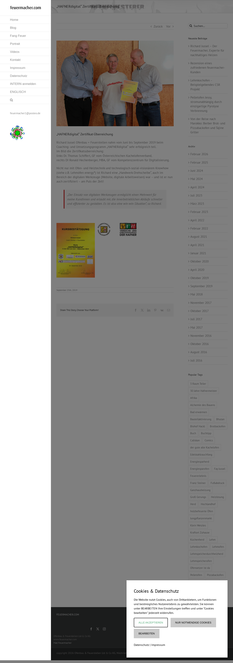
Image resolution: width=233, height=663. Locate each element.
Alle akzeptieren (151, 622)
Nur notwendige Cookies (193, 622)
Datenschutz (141, 645)
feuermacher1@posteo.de (25, 113)
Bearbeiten (147, 633)
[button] (25, 100)
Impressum (158, 645)
